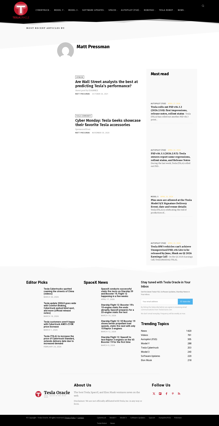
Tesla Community (83, 116)
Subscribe (185, 302)
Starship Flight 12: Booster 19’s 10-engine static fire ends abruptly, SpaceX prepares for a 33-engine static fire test (117, 309)
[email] (159, 302)
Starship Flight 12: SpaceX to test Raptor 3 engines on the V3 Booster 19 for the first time (117, 339)
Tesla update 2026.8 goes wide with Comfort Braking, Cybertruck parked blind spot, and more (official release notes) (60, 308)
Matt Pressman (82, 94)
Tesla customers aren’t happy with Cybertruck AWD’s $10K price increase (59, 324)
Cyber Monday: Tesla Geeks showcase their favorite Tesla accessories (108, 122)
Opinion (79, 77)
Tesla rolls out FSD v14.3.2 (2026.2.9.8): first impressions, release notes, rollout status (169, 110)
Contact (81, 417)
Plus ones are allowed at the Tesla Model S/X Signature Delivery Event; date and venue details (171, 203)
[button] (203, 6)
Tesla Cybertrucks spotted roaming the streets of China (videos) (59, 291)
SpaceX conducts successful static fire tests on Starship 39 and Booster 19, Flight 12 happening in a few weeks (117, 292)
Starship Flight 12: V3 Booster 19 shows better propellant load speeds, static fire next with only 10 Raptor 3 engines (118, 325)
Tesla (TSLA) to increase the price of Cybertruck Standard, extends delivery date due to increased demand (59, 340)
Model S (155, 196)
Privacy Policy (70, 417)
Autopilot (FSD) (158, 103)
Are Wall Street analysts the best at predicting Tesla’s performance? (106, 83)
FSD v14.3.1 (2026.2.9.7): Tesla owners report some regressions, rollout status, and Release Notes (170, 157)
